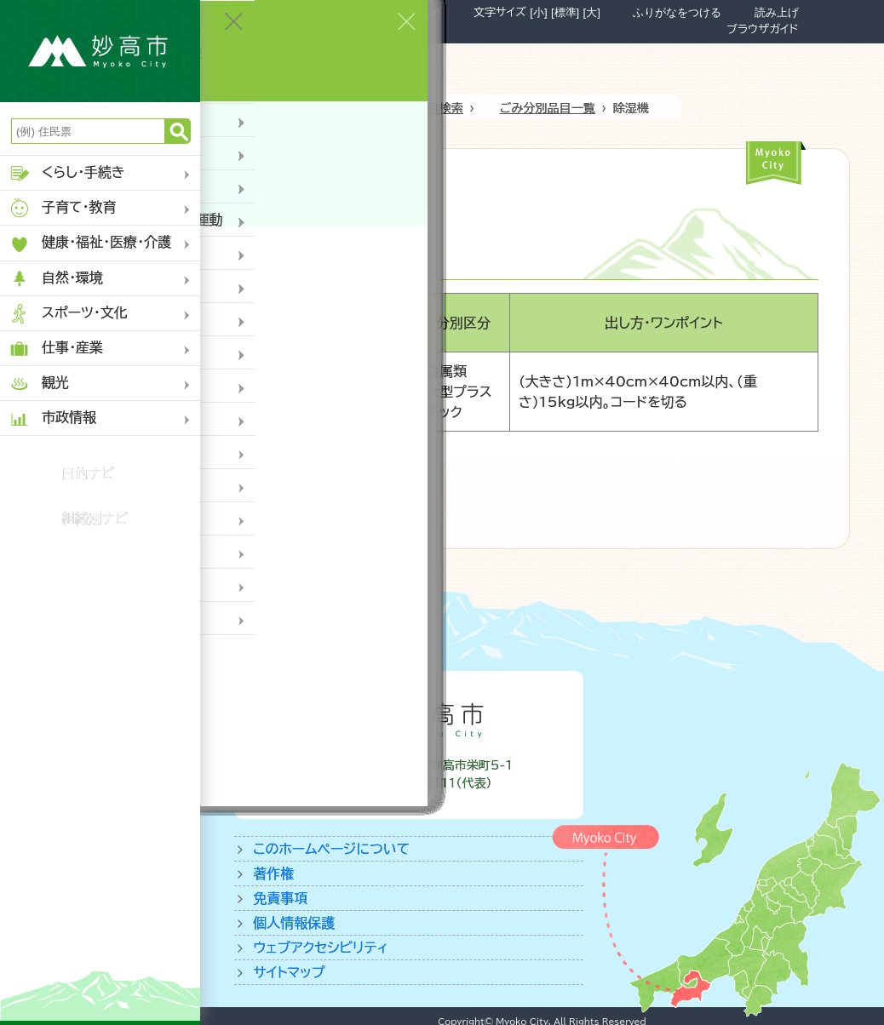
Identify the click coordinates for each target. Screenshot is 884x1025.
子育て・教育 (63, 208)
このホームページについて (331, 849)
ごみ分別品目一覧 (547, 108)
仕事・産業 (56, 348)
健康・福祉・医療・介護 (90, 244)
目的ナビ (88, 473)
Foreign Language (386, 12)
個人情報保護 (294, 923)
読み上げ (777, 12)
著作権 (273, 873)
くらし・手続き (67, 173)
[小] (538, 12)
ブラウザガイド (762, 29)
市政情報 (52, 418)
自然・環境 (56, 278)
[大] (591, 12)
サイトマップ (288, 972)
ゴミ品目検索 (428, 108)
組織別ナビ (95, 518)
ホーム (340, 108)
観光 (39, 383)
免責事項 (280, 898)
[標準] (565, 12)
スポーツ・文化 (68, 313)
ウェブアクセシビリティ (320, 947)
